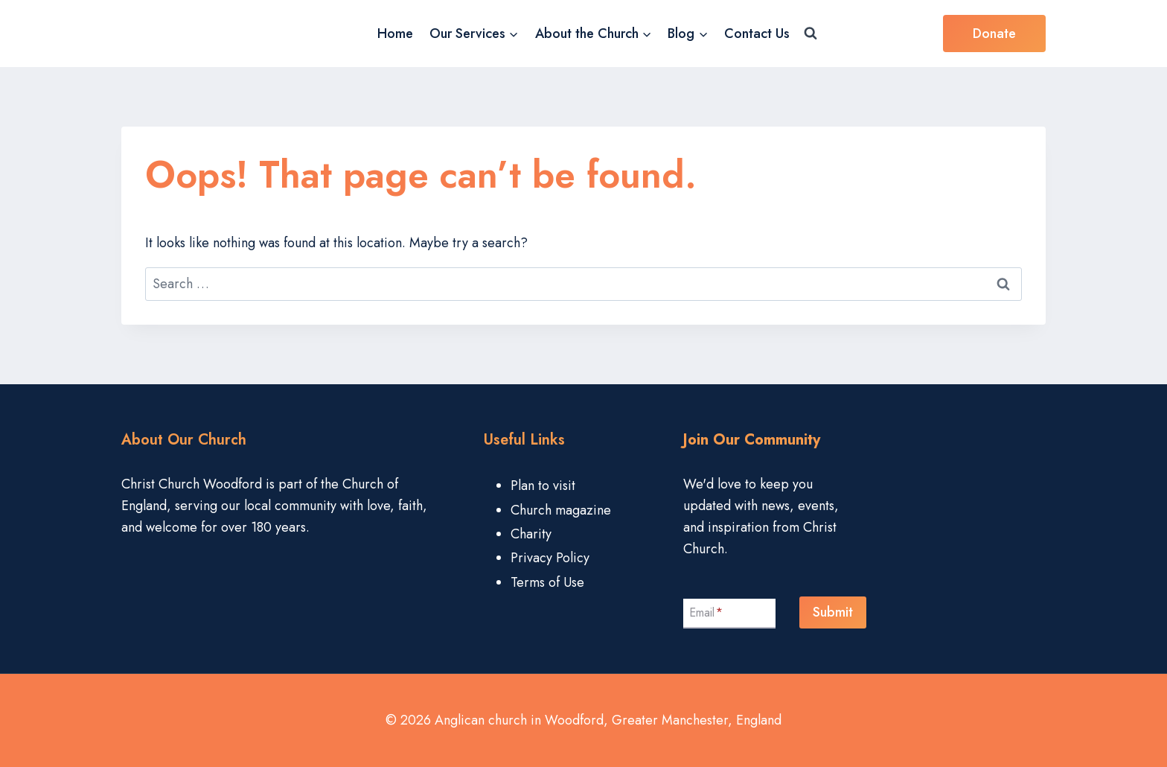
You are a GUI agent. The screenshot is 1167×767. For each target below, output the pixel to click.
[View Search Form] (810, 33)
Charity (531, 534)
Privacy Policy (550, 557)
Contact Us (757, 33)
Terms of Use (547, 582)
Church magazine (561, 510)
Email (706, 612)
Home (395, 33)
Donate (994, 33)
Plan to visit (543, 485)
